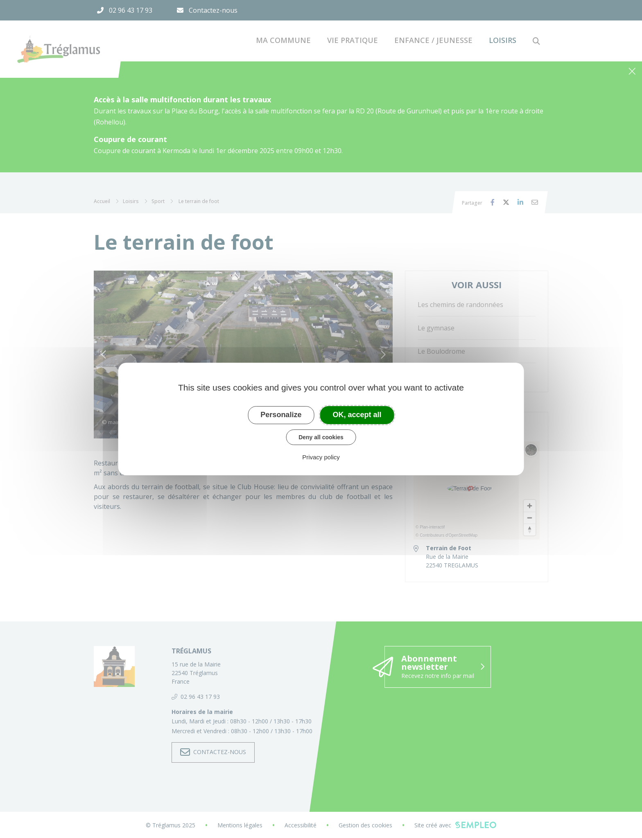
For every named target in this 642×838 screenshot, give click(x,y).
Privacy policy (321, 457)
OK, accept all (357, 415)
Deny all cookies (321, 437)
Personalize (280, 415)
